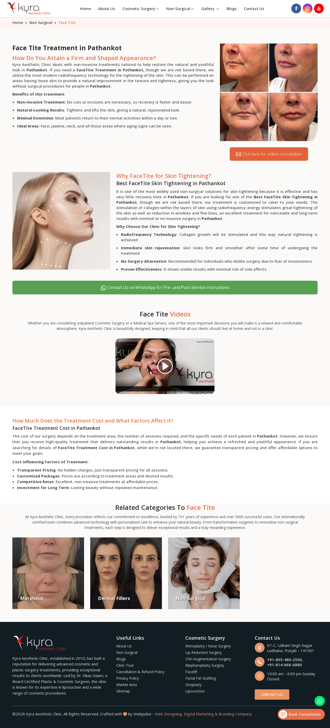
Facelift (191, 671)
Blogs (232, 8)
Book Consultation (300, 714)
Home (85, 8)
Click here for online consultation (269, 154)
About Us (106, 8)
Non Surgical (40, 22)
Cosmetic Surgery (140, 8)
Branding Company (235, 713)
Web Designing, (169, 713)
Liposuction (195, 691)
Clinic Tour (125, 665)
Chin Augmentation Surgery (208, 658)
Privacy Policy (127, 678)
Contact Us (254, 8)
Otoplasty (193, 684)
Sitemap (123, 691)
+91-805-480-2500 (284, 659)
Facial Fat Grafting (200, 678)
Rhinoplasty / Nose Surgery (208, 646)
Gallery (210, 8)
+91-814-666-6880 (284, 664)
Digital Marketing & (201, 713)
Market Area (126, 684)
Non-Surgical (180, 8)
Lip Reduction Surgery (203, 652)
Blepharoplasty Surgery (204, 665)
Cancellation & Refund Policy (140, 671)
